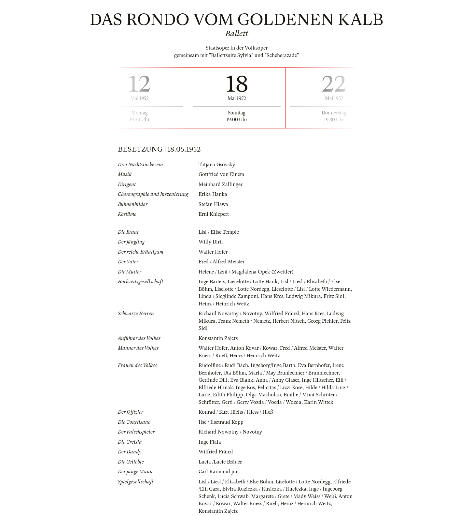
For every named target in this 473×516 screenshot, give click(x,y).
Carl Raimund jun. (219, 472)
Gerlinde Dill (213, 380)
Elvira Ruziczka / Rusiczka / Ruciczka (264, 489)
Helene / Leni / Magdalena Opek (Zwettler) (246, 272)
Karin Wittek (318, 402)
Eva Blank (241, 380)
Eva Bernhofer (314, 365)
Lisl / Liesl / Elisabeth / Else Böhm (236, 482)
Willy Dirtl (211, 242)
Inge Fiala (210, 442)
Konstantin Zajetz (218, 338)
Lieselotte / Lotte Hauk (253, 282)
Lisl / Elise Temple (219, 232)
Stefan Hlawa (213, 204)
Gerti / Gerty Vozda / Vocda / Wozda (261, 402)
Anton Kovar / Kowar (253, 348)
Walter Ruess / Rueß (255, 504)
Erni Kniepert (214, 214)
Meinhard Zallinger (221, 184)
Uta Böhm (234, 373)
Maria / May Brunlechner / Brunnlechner (293, 373)
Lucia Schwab (233, 496)
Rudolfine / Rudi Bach (223, 365)
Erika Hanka (213, 194)
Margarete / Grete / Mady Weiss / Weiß (293, 496)
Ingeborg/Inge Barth (273, 365)
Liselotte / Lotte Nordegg (242, 289)
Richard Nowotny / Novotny (230, 314)
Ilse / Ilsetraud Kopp (221, 422)
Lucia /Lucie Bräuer (221, 462)
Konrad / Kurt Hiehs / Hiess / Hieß (236, 412)
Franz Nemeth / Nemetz (244, 321)
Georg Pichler (322, 321)
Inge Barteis (212, 282)
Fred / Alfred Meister (221, 262)
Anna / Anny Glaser (277, 380)
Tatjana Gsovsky (217, 165)
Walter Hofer (213, 252)
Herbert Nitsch (288, 321)
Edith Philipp (228, 395)
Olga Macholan (263, 395)
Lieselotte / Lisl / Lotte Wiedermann (312, 289)
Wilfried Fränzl (281, 314)
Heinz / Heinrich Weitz (224, 304)
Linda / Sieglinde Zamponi (228, 296)
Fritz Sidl (334, 296)
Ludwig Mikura (304, 296)
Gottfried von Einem (221, 174)
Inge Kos (245, 388)
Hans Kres (272, 296)
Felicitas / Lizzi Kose (280, 388)
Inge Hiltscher (317, 380)
